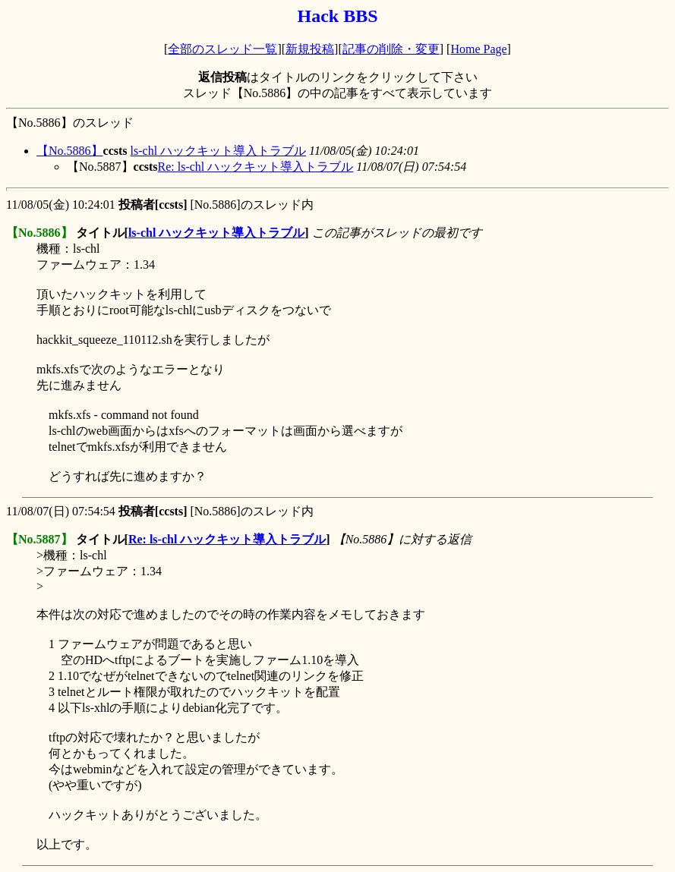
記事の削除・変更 (391, 48)
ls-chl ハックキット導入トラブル (219, 150)
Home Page (478, 48)
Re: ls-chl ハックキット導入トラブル (256, 166)
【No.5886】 (69, 150)
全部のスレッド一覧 (222, 48)
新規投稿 (309, 48)
